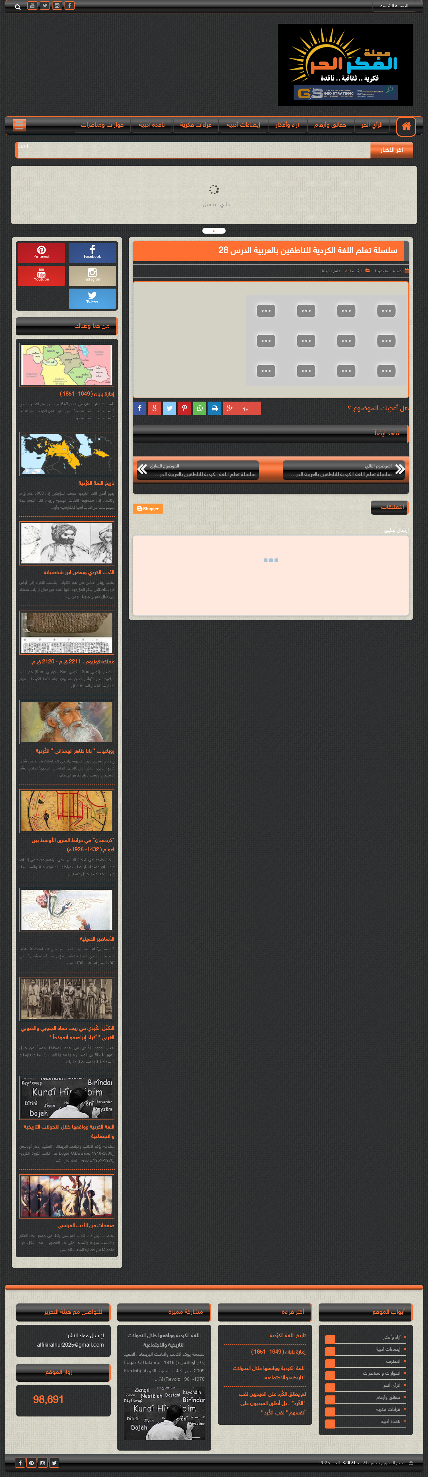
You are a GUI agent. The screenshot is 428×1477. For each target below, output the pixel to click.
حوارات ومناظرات (102, 125)
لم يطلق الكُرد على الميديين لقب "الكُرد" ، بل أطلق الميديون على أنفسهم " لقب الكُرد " (272, 1403)
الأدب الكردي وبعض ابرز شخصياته (79, 573)
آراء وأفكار (287, 125)
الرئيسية (356, 271)
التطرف (393, 1361)
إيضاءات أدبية (243, 125)
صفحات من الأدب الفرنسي (86, 1226)
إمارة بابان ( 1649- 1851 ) (87, 394)
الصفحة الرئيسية (394, 6)
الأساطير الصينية (97, 939)
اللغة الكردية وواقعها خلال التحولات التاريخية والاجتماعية (69, 1132)
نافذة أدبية (390, 1422)
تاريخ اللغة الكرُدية (96, 484)
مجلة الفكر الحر (346, 1463)
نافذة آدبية (152, 125)
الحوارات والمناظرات (381, 1373)
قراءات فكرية (196, 125)
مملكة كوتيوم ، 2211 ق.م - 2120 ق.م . (71, 662)
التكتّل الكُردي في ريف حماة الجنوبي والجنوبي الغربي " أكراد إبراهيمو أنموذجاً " (67, 1033)
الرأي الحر (372, 125)
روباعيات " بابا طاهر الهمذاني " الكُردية (75, 751)
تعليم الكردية (332, 271)
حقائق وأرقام (330, 125)
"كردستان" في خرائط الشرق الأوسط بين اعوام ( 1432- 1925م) (73, 845)
